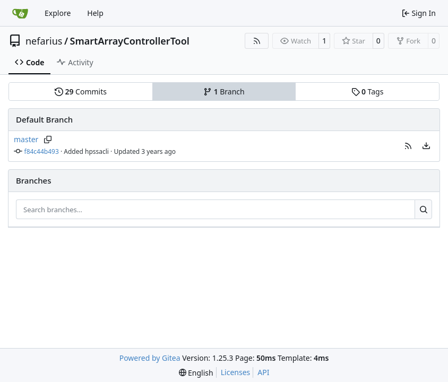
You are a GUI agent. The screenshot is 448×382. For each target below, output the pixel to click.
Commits (81, 91)
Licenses (236, 372)
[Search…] (423, 209)
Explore (58, 13)
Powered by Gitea (149, 358)
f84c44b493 (41, 151)
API (263, 372)
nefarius (43, 41)
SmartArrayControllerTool (129, 41)
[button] (408, 146)
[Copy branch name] (47, 139)
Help (95, 13)
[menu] (426, 146)
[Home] (20, 13)
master (26, 139)
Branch (224, 91)
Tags (367, 91)
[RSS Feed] (257, 41)
